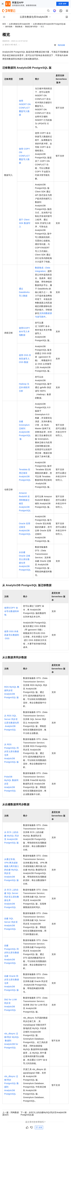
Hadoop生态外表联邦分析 (24, 387)
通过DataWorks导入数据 (24, 292)
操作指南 (8, 27)
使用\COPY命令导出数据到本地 (11, 611)
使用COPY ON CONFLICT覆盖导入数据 (24, 156)
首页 (4, 24)
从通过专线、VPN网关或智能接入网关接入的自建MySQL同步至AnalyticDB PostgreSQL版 (11, 869)
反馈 (39, 1127)
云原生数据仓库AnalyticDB (19, 24)
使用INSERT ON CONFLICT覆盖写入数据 (25, 108)
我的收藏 (61, 45)
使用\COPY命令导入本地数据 (24, 331)
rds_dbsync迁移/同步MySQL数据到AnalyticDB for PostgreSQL (11, 1040)
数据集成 (18, 27)
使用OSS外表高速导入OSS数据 (25, 358)
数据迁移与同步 (31, 27)
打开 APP (62, 4)
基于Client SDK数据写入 (24, 223)
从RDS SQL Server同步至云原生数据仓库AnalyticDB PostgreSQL (11, 722)
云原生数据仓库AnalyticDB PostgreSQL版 (49, 24)
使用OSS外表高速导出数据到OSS (11, 635)
